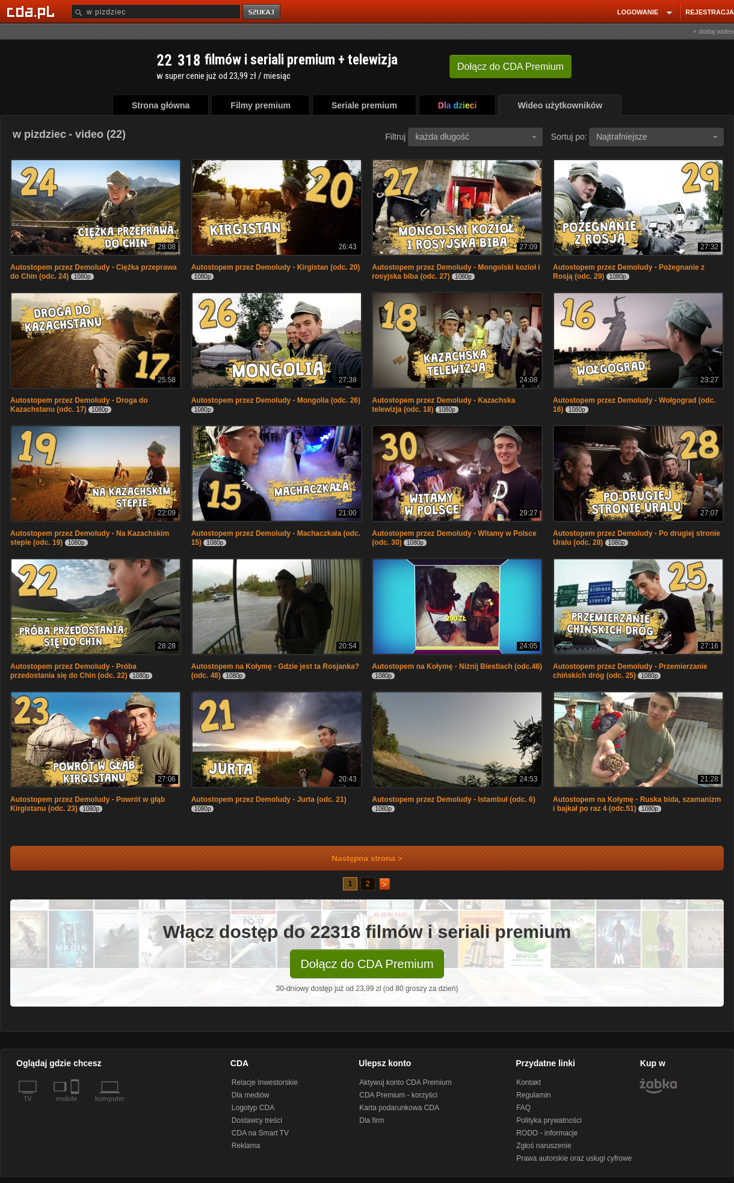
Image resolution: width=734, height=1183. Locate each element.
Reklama (246, 1145)
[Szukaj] (156, 11)
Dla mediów (251, 1095)
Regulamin (533, 1095)
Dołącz (510, 66)
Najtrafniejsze (657, 136)
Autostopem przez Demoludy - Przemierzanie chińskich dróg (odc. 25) (630, 671)
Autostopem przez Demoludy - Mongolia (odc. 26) (275, 400)
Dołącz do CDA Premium (366, 963)
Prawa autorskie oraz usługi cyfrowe (574, 1158)
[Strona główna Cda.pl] (32, 11)
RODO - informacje (547, 1133)
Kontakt (528, 1082)
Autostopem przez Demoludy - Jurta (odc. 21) (269, 799)
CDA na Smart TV (260, 1133)
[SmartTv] (76, 1106)
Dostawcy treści (257, 1120)
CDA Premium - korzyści (398, 1095)
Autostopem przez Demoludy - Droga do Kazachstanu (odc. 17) (79, 405)
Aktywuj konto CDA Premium (405, 1082)
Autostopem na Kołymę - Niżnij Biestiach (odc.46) (457, 666)
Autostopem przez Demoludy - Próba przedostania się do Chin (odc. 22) (73, 671)
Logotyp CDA (253, 1108)
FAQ (523, 1108)
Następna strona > (359, 858)
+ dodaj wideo (713, 31)
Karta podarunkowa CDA (399, 1108)
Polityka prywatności (549, 1120)
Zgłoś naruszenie (543, 1145)
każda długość (476, 136)
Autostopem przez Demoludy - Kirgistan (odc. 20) (275, 267)
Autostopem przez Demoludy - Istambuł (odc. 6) (453, 799)
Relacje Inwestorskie (265, 1082)
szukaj (262, 12)
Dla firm (371, 1120)
